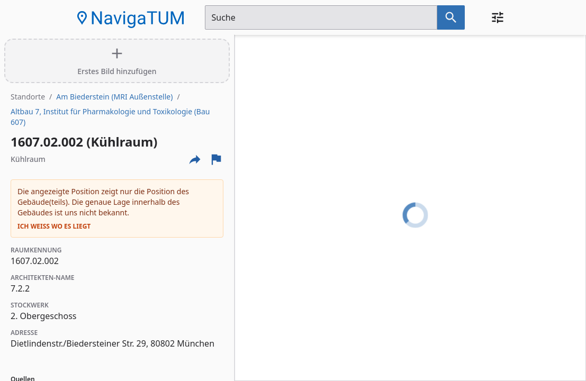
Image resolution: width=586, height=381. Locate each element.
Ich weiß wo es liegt (54, 226)
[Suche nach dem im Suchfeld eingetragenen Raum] (451, 17)
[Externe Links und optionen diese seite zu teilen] (194, 159)
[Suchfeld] (321, 17)
